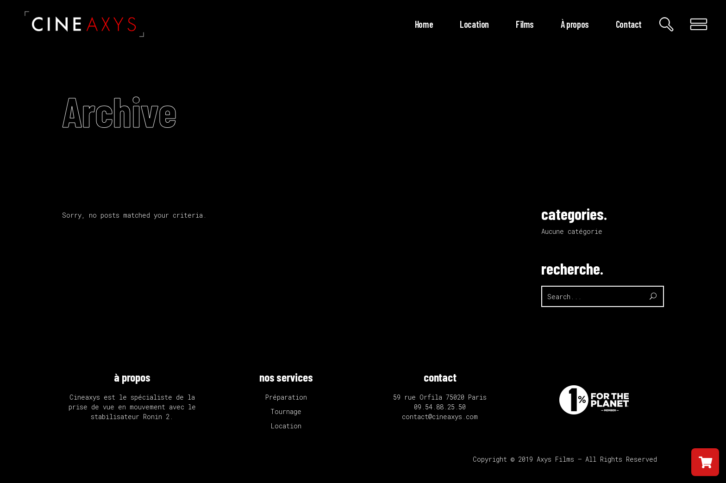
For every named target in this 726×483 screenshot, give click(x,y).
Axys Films (555, 459)
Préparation (286, 397)
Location (286, 425)
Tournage (285, 411)
